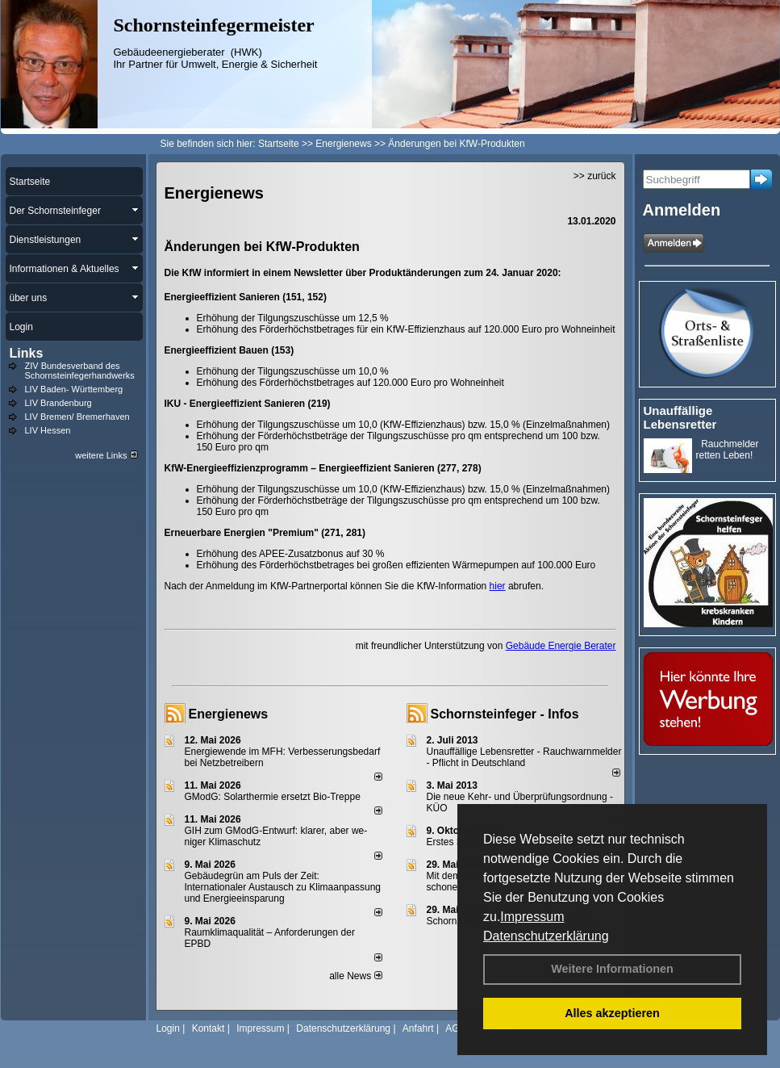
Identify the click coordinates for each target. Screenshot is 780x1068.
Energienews (229, 714)
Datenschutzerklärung (546, 936)
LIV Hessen (48, 430)
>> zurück (595, 176)
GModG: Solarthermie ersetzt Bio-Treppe (273, 796)
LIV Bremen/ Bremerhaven (77, 416)
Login (168, 1028)
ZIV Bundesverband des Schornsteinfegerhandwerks (80, 370)
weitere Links (106, 455)
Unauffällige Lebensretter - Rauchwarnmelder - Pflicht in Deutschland (524, 757)
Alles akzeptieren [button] (612, 1013)
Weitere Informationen (612, 968)
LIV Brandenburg (58, 403)
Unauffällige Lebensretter (680, 417)
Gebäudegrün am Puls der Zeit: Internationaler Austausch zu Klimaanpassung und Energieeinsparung (283, 887)
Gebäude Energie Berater (561, 645)
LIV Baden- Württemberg (74, 389)
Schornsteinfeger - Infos (505, 714)
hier (498, 586)
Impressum (532, 917)
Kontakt (208, 1028)
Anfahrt (418, 1028)
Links (27, 353)
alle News (355, 976)
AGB (455, 1028)
